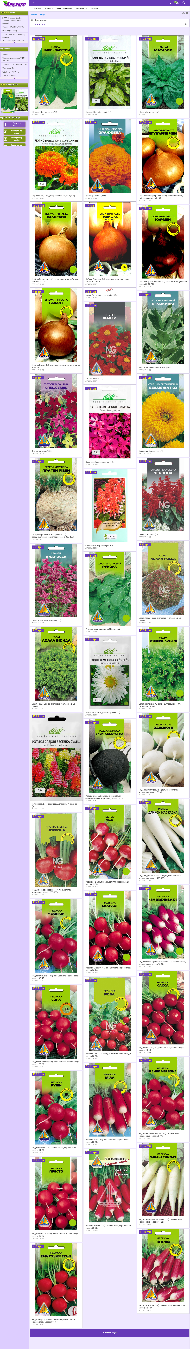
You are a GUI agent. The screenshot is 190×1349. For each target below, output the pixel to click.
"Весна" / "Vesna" (9, 76)
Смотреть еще (110, 1333)
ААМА (5, 54)
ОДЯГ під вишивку (9, 31)
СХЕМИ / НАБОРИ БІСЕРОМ (13, 27)
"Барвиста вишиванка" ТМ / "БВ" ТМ (13, 59)
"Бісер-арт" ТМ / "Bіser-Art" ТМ (14, 64)
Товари (42, 14)
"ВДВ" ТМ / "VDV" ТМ (10, 72)
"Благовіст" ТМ (8, 68)
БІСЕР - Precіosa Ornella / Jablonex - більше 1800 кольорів (12, 20)
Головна (33, 14)
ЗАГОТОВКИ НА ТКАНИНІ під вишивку (13, 36)
